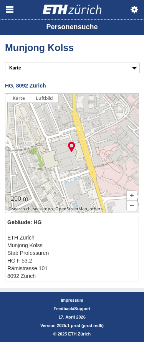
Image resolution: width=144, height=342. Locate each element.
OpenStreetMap (71, 208)
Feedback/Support (72, 308)
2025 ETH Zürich (74, 334)
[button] (132, 196)
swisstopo (43, 208)
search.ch (21, 208)
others (96, 208)
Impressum (72, 300)
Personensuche (72, 27)
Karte (19, 98)
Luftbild (44, 98)
